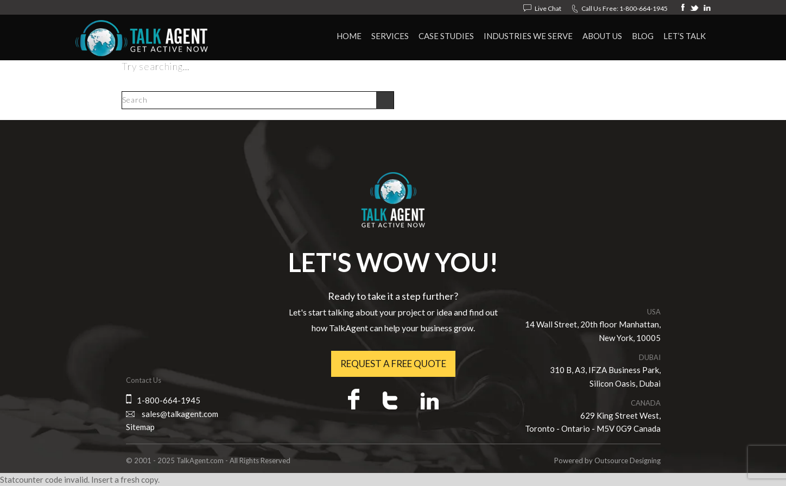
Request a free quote (393, 363)
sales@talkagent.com (180, 414)
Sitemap (140, 427)
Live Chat (548, 8)
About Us (602, 36)
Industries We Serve (528, 36)
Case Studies (446, 36)
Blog (643, 36)
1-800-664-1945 (643, 8)
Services (390, 36)
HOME (349, 36)
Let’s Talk (684, 36)
